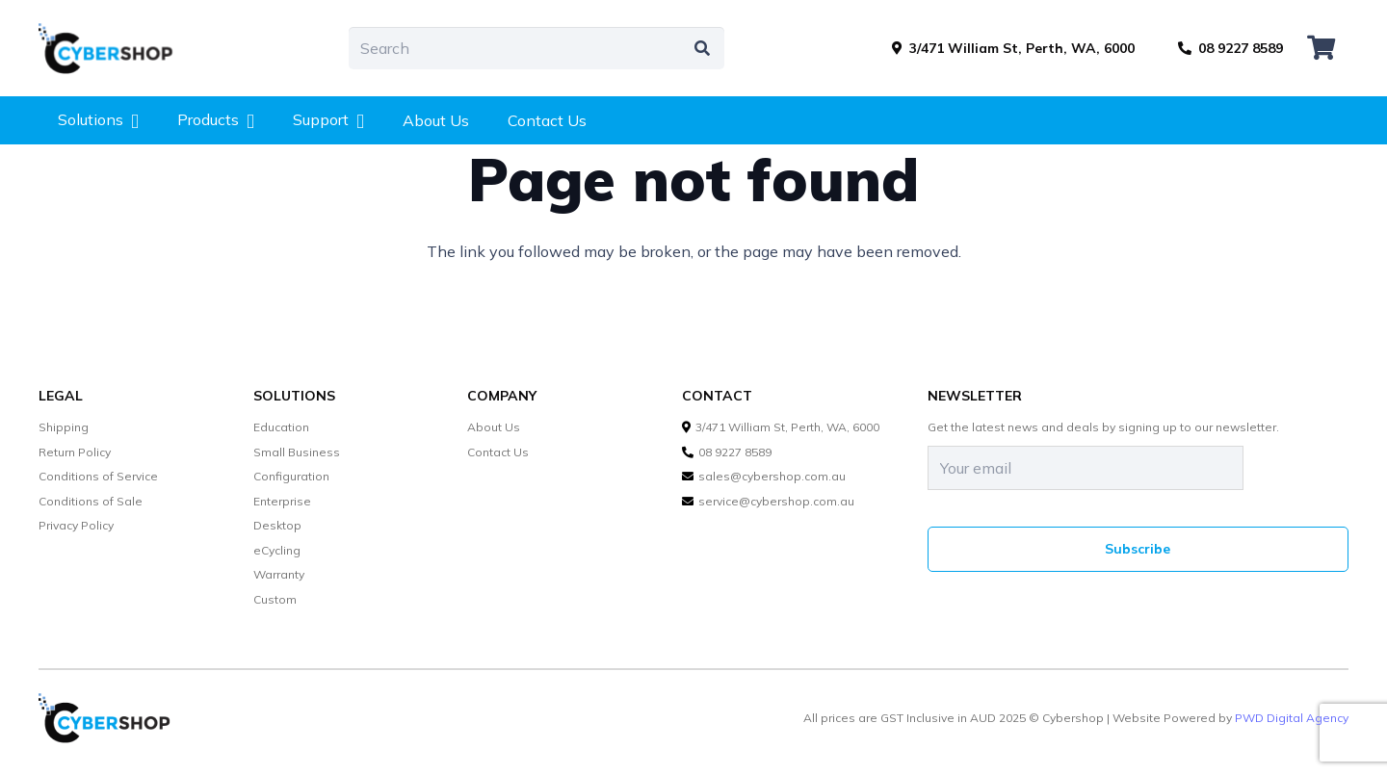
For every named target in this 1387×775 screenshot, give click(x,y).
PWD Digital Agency (1291, 718)
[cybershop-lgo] (115, 48)
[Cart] (1321, 48)
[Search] (536, 48)
